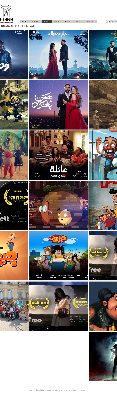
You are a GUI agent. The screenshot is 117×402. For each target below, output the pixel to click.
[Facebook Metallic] (107, 21)
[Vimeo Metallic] (112, 21)
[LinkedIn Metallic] (115, 21)
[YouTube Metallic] (110, 21)
